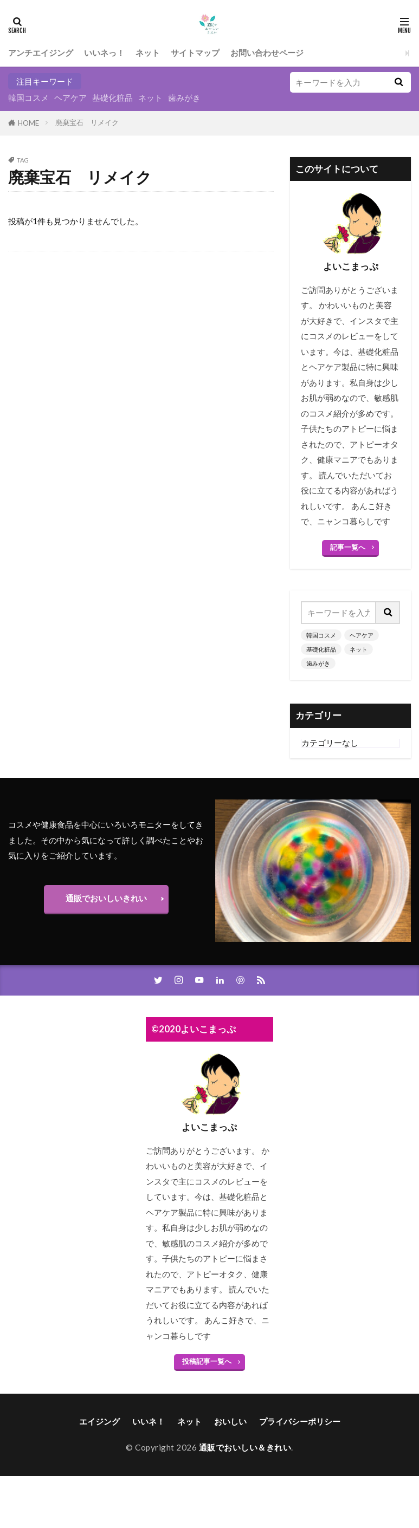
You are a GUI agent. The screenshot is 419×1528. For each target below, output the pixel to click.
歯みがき (184, 97)
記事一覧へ (347, 547)
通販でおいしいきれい (106, 898)
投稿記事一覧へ (206, 1361)
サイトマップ (195, 52)
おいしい (230, 1421)
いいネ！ (148, 1421)
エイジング (99, 1421)
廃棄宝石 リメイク (87, 122)
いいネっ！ (104, 52)
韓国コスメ (28, 97)
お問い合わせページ (267, 52)
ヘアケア (70, 97)
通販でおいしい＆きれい (245, 1447)
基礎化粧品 (112, 97)
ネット (148, 52)
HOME (28, 123)
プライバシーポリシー (299, 1421)
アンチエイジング (40, 52)
